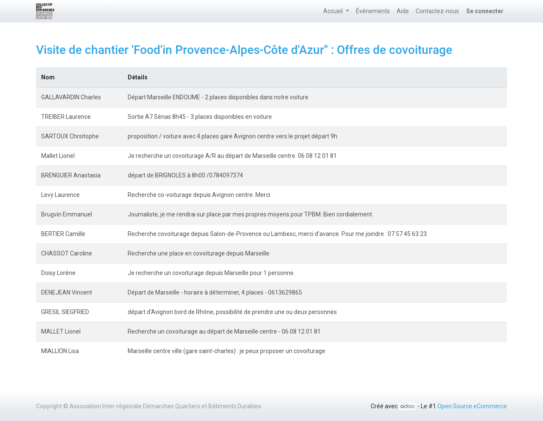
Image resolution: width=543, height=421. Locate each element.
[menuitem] (373, 11)
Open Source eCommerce (472, 406)
